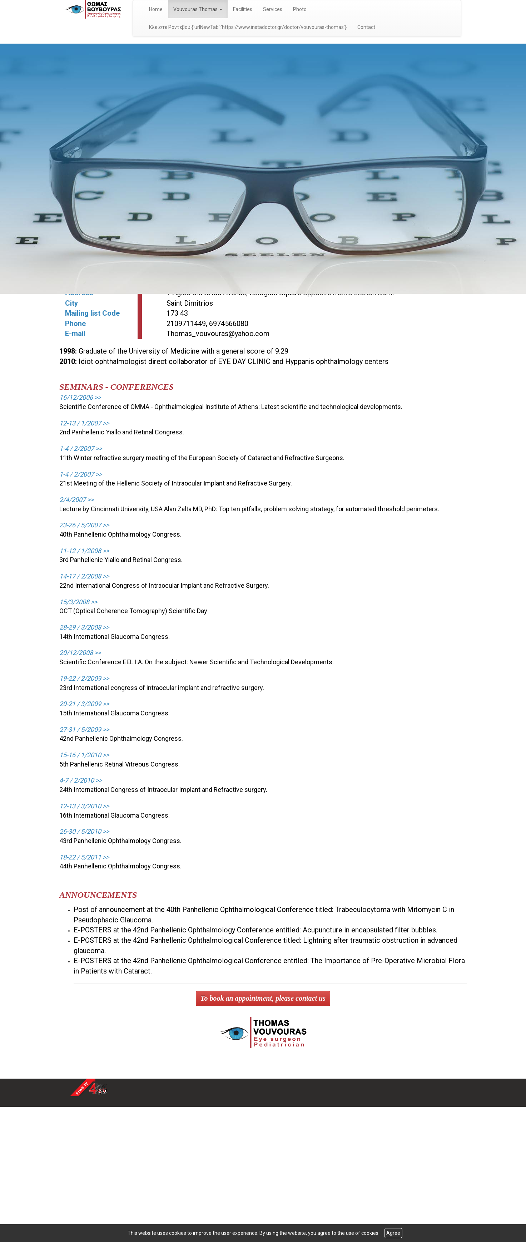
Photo (300, 9)
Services (272, 9)
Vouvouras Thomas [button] (197, 9)
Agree (393, 1233)
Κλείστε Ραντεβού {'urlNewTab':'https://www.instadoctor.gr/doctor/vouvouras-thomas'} (248, 27)
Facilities (242, 9)
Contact (366, 27)
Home (156, 9)
